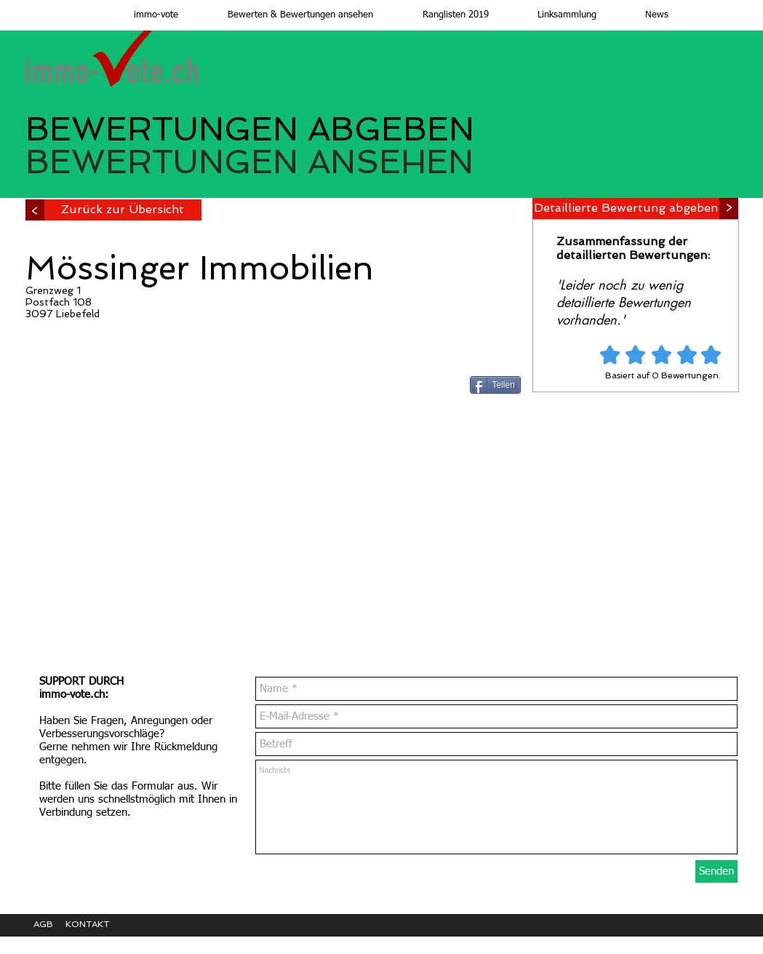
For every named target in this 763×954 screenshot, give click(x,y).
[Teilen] (495, 385)
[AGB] (49, 924)
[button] (286, 15)
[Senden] (716, 871)
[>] (34, 209)
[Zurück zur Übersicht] (122, 209)
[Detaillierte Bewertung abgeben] (625, 208)
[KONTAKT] (98, 924)
